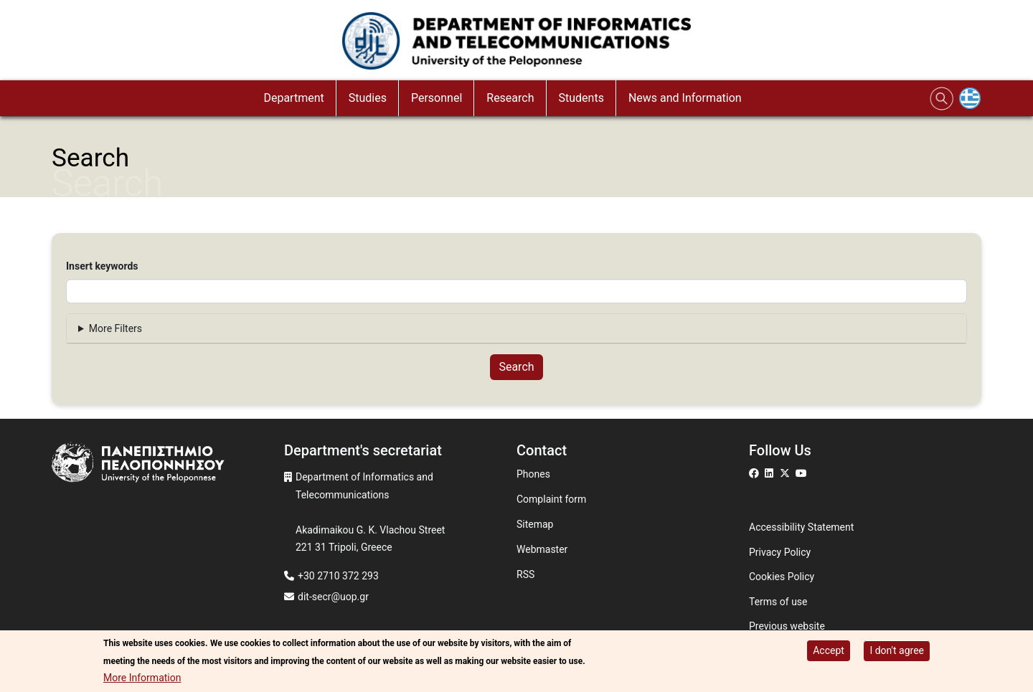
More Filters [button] (115, 328)
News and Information (685, 98)
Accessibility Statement (801, 527)
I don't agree (896, 651)
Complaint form (551, 499)
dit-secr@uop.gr (333, 596)
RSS (525, 574)
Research (510, 98)
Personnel (436, 98)
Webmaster (541, 549)
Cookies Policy (781, 576)
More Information (142, 678)
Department (293, 98)
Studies (368, 98)
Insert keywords (102, 266)
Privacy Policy (780, 552)
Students (581, 98)
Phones (533, 474)
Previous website (787, 626)
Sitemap (534, 524)
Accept (828, 651)
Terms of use (778, 601)
